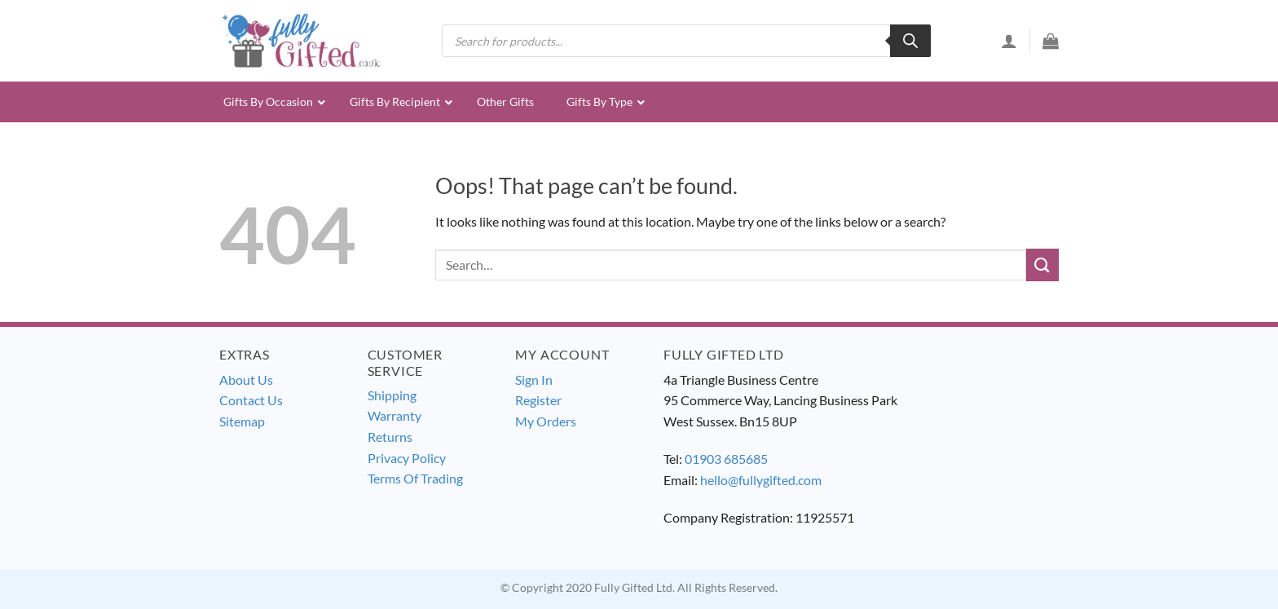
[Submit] (1042, 264)
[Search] (910, 40)
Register (538, 400)
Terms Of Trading (415, 478)
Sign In (534, 379)
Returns (390, 436)
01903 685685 (726, 458)
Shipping (392, 395)
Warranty (394, 415)
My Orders (545, 421)
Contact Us (251, 400)
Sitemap (242, 421)
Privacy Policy (407, 458)
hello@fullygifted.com (761, 480)
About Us (246, 379)
